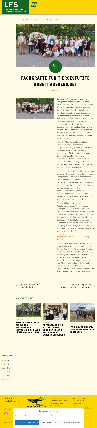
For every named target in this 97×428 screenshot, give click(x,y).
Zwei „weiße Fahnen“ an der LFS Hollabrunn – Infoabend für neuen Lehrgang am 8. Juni (28, 327)
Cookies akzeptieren (27, 422)
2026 (4, 360)
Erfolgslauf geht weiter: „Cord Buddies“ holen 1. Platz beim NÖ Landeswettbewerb (54, 330)
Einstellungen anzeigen (67, 422)
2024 (4, 368)
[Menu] (90, 3)
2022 (4, 376)
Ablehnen (47, 422)
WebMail (8, 409)
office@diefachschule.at (81, 408)
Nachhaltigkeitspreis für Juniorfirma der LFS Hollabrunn (76, 285)
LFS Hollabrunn (10, 422)
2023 (4, 372)
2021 (4, 379)
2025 (4, 364)
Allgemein (55, 91)
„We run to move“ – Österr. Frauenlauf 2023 (32, 285)
